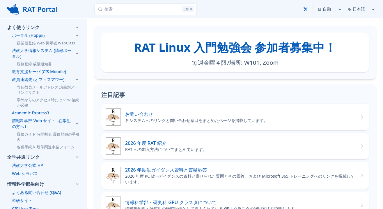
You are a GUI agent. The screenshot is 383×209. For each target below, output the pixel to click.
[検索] (145, 9)
